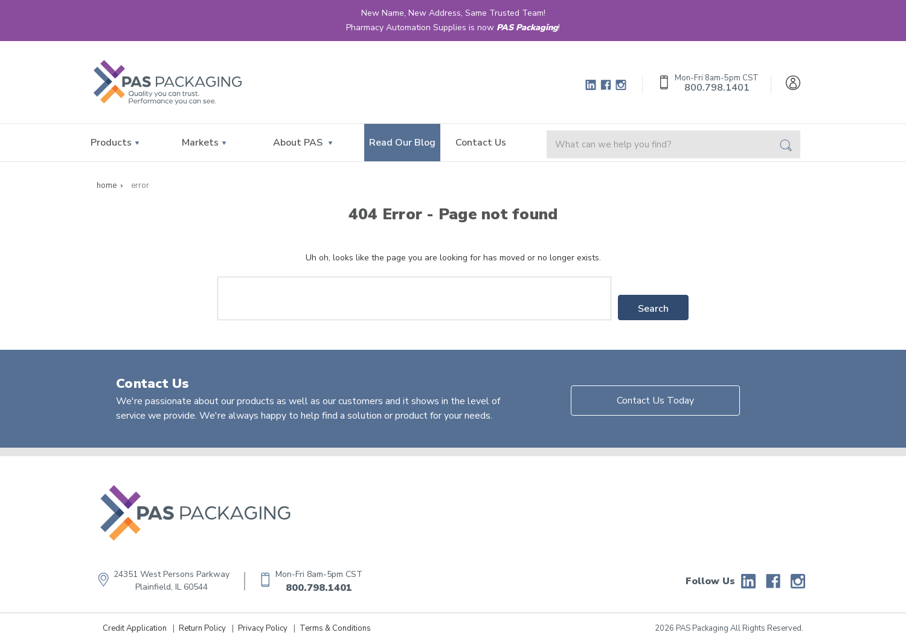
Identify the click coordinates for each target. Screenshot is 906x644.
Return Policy (202, 628)
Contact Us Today (655, 400)
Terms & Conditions (335, 628)
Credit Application (135, 628)
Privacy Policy (263, 628)
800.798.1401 (319, 587)
